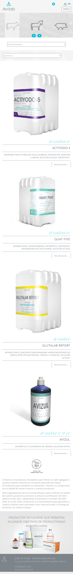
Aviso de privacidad (24, 569)
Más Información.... (61, 164)
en (69, 3)
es (65, 3)
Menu (66, 9)
